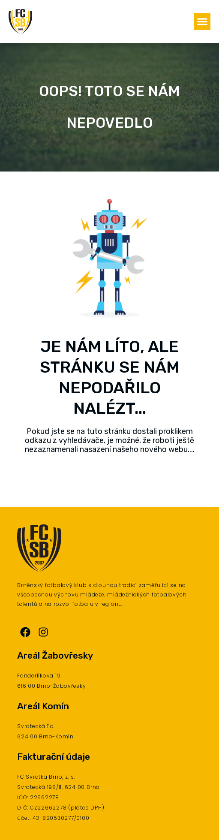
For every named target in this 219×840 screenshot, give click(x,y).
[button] (202, 21)
